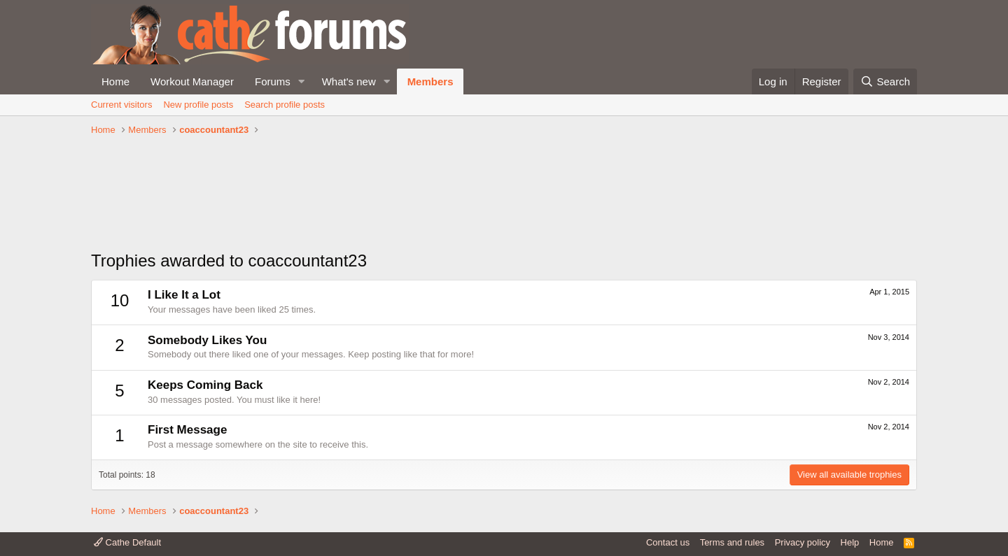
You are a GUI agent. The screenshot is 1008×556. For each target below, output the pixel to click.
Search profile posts (284, 104)
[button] (302, 81)
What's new (349, 81)
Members (430, 81)
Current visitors (121, 104)
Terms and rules (732, 542)
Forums (272, 81)
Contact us (668, 542)
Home (116, 81)
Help (850, 542)
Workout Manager (192, 81)
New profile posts (198, 104)
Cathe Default (127, 542)
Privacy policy (802, 542)
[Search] (885, 81)
